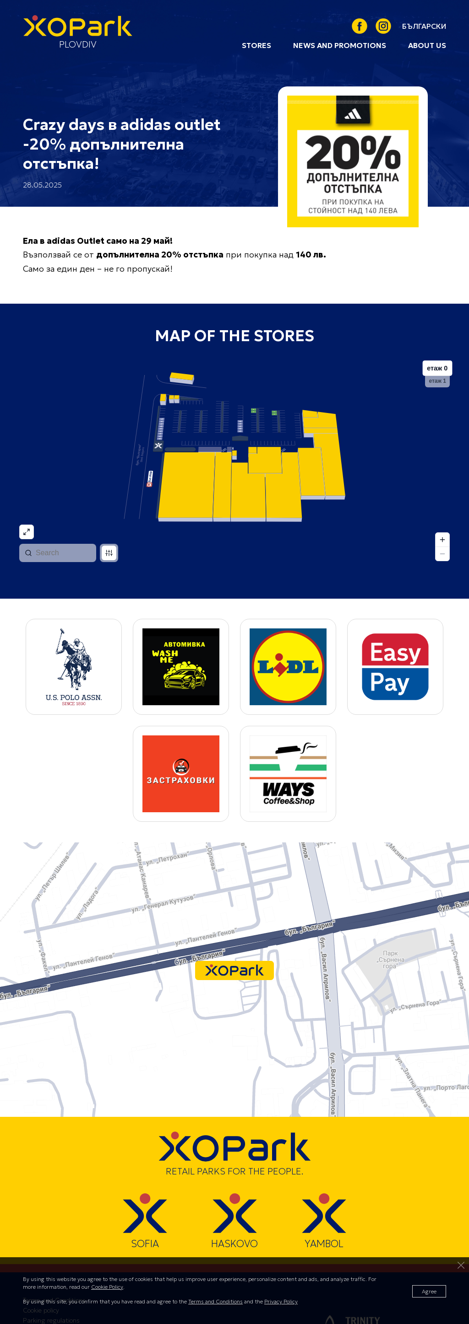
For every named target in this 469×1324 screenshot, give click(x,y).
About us (427, 45)
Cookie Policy (107, 1286)
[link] (424, 26)
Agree (429, 1291)
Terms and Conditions (215, 1301)
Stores (256, 45)
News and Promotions (339, 45)
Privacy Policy (281, 1301)
